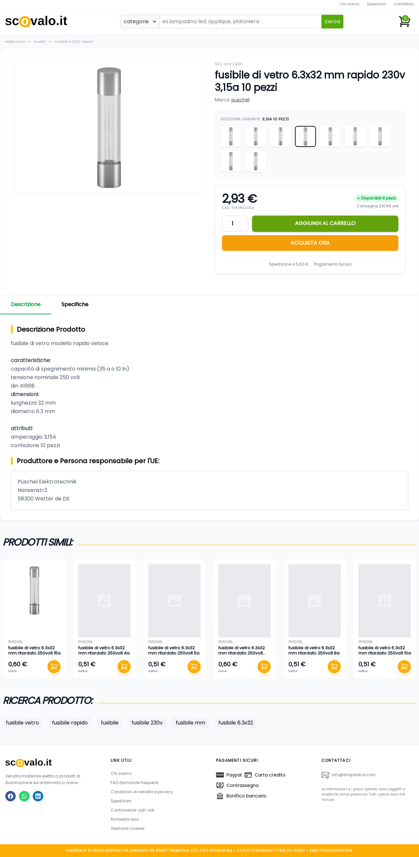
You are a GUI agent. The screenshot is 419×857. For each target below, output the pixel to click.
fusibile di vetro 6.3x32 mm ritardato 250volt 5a (173, 650)
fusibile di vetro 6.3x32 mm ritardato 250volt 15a (34, 650)
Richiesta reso (125, 819)
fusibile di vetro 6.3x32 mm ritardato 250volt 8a (313, 650)
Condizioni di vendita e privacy (142, 792)
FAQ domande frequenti (134, 782)
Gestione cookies (128, 828)
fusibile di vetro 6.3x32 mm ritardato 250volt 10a (384, 650)
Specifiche (75, 304)
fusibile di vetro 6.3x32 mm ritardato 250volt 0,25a (241, 653)
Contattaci (404, 4)
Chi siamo (349, 4)
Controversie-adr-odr (133, 810)
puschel (240, 99)
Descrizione (26, 304)
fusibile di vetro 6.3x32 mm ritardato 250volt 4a (104, 650)
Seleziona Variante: (254, 119)
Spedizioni (376, 4)
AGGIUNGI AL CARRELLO (325, 223)
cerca (332, 21)
